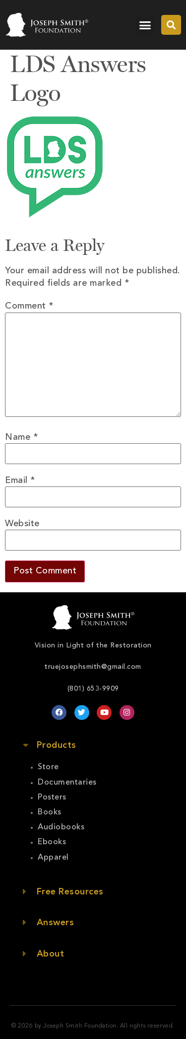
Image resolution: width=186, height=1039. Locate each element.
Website (22, 523)
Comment (29, 306)
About (50, 954)
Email (20, 480)
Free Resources (70, 891)
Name (21, 437)
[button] (145, 24)
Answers (55, 922)
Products (56, 745)
